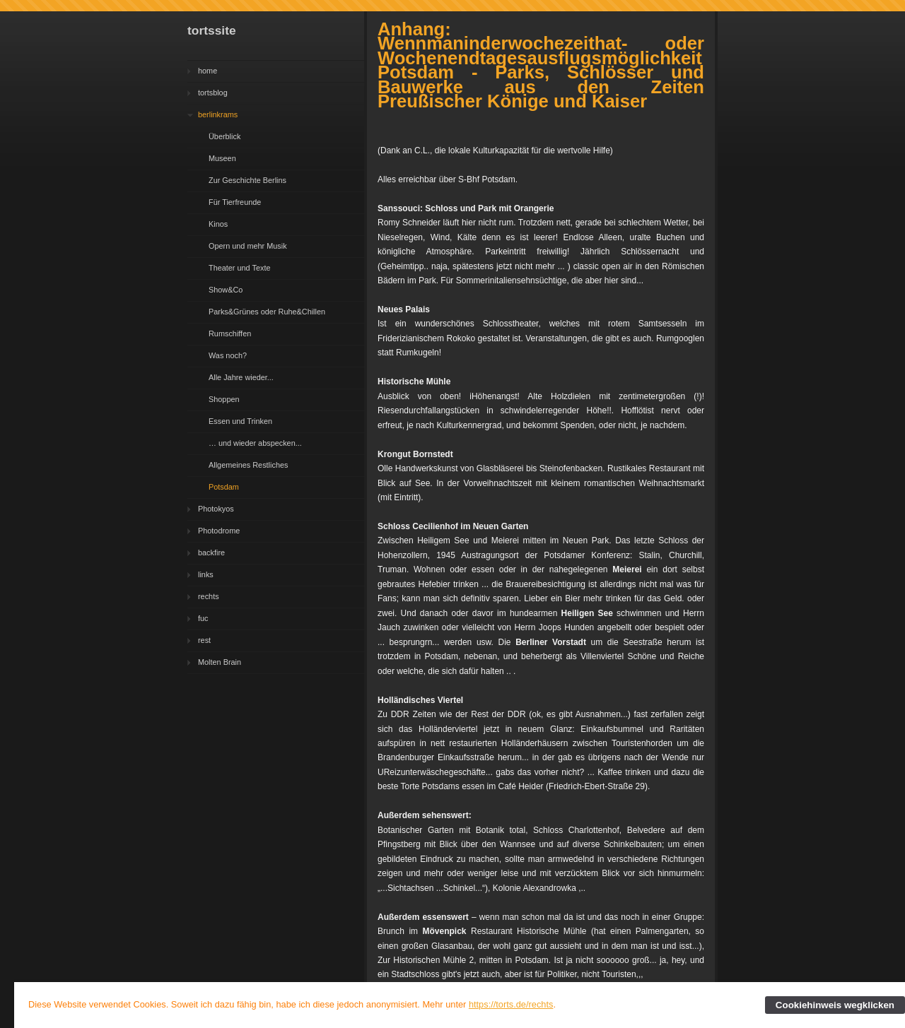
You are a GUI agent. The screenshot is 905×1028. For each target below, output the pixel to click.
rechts (208, 596)
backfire (211, 552)
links (206, 574)
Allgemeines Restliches (248, 465)
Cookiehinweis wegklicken (835, 1005)
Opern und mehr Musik (248, 246)
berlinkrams (218, 114)
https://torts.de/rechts (511, 1004)
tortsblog (213, 92)
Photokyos (216, 508)
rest (204, 640)
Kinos (218, 224)
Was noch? (228, 355)
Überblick (224, 136)
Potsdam (224, 487)
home (207, 70)
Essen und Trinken (240, 421)
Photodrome (219, 530)
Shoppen (224, 399)
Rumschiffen (230, 333)
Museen (222, 158)
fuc (203, 618)
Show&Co (226, 289)
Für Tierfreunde (235, 202)
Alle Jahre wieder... (241, 377)
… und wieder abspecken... (255, 443)
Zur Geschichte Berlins (247, 180)
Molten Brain (219, 662)
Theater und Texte (239, 268)
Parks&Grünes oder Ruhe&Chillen (267, 311)
